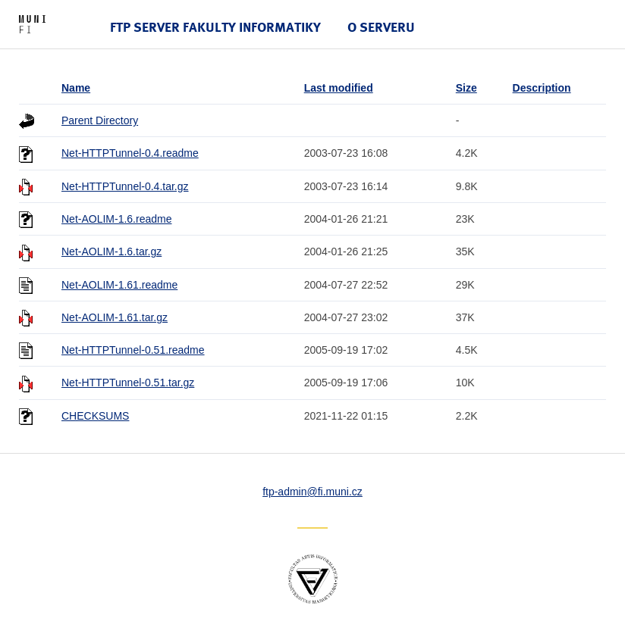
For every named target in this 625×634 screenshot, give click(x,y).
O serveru (381, 27)
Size (466, 88)
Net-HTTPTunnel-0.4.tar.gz (125, 186)
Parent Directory (99, 120)
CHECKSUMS (95, 416)
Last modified (338, 88)
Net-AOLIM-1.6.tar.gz (111, 251)
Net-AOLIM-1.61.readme (119, 285)
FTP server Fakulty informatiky (215, 27)
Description (542, 88)
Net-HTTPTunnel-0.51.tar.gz (127, 382)
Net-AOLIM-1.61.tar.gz (114, 317)
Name (75, 88)
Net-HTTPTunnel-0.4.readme (130, 153)
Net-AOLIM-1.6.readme (116, 219)
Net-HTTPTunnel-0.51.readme (133, 350)
